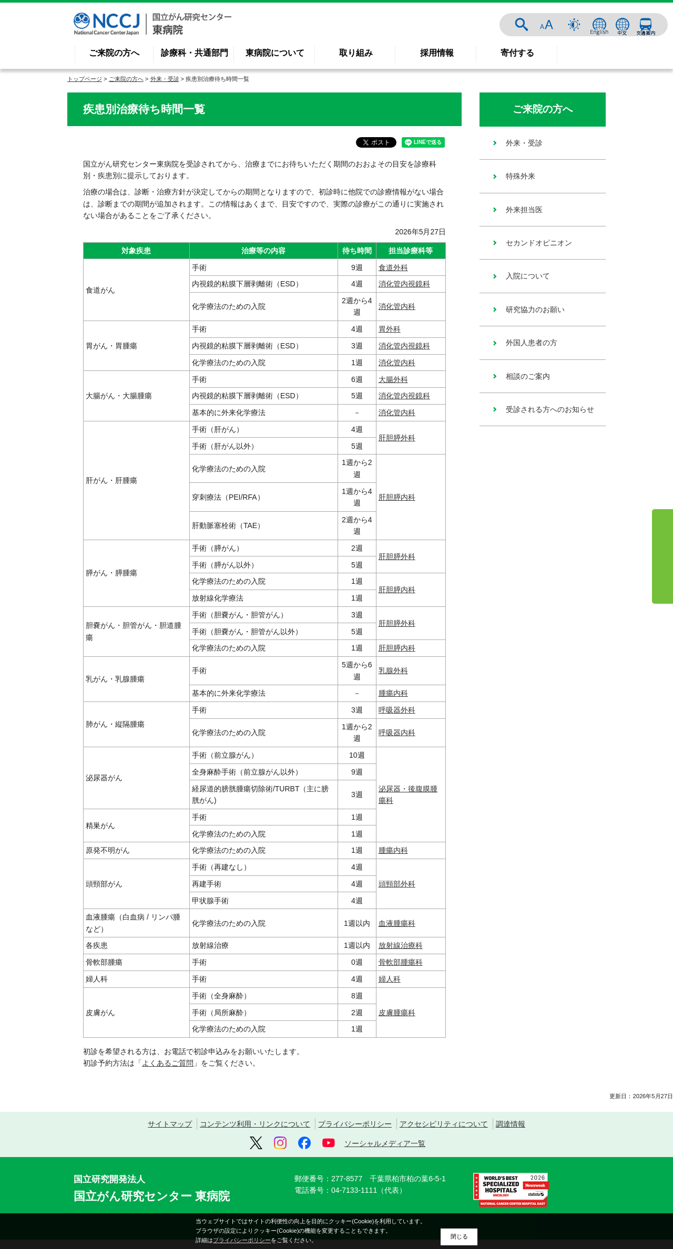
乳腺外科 (393, 667)
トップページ (84, 79)
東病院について (275, 52)
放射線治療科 (401, 942)
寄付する (517, 52)
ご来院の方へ (114, 52)
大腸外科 (393, 375)
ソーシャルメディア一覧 (384, 1140)
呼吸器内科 (397, 729)
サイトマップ (170, 1121)
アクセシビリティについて (444, 1121)
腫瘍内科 (393, 690)
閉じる (459, 1236)
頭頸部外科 (397, 880)
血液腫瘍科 (397, 919)
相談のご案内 (528, 376)
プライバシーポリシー (355, 1121)
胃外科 (390, 326)
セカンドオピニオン (539, 243)
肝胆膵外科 (397, 434)
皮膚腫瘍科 (397, 1009)
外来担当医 (524, 209)
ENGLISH (599, 24)
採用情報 (437, 52)
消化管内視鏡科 (404, 280)
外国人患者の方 (531, 342)
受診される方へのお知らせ (550, 409)
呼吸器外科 (397, 707)
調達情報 (510, 1121)
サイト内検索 (521, 24)
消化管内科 (397, 303)
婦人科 (390, 976)
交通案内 (645, 24)
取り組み (356, 52)
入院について (528, 276)
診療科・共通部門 (194, 52)
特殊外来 (520, 176)
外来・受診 (164, 79)
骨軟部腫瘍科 (401, 959)
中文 (622, 24)
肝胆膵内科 (397, 493)
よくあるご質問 (167, 1060)
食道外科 (393, 264)
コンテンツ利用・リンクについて (255, 1121)
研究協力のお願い (535, 309)
